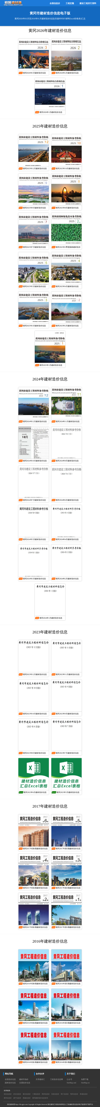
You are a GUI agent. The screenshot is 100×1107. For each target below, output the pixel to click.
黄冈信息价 (8, 1098)
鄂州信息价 (74, 1094)
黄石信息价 (27, 1094)
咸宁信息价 (17, 1098)
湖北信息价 (8, 1094)
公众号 (69, 1079)
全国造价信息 (10, 1079)
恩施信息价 (27, 1098)
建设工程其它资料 (88, 3)
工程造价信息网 (56, 1079)
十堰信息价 (36, 1094)
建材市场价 (23, 1079)
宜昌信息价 (55, 1094)
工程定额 (70, 3)
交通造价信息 (24, 1083)
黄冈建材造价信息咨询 (40, 1098)
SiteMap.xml (71, 1083)
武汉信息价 (17, 1094)
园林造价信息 (10, 1083)
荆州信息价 (46, 1094)
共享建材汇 (40, 1079)
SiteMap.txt (85, 1083)
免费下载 (84, 1079)
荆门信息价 (65, 1094)
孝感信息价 (84, 1094)
